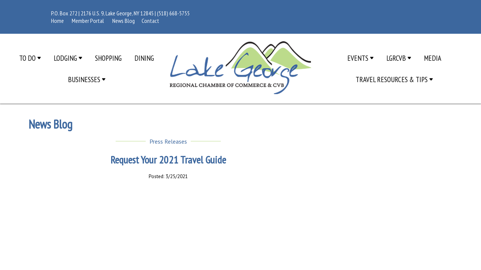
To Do (30, 58)
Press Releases (168, 141)
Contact (150, 20)
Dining (144, 58)
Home (57, 20)
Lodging (68, 58)
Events (360, 58)
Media (432, 58)
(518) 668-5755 (173, 13)
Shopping (108, 58)
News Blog (123, 20)
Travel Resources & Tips (394, 79)
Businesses (87, 79)
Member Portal (88, 20)
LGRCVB (398, 58)
